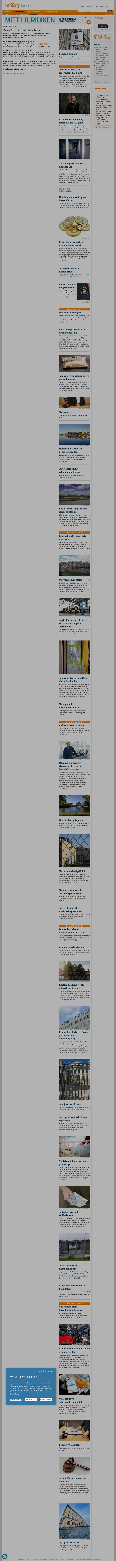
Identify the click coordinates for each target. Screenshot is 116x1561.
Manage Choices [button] (15, 1399)
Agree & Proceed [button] (45, 1399)
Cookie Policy (14, 1394)
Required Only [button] (31, 1399)
